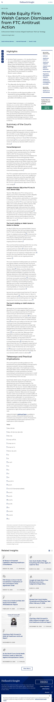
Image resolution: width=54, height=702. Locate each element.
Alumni (47, 692)
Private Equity (46, 71)
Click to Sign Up (47, 107)
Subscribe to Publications (44, 682)
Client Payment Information (44, 687)
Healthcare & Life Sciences (46, 91)
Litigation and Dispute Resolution (46, 67)
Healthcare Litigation (46, 63)
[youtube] (52, 699)
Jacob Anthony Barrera (7, 41)
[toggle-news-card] (49, 550)
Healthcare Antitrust (46, 59)
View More (26, 668)
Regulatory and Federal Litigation (46, 75)
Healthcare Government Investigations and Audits (46, 82)
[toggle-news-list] (52, 550)
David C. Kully (32, 41)
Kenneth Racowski (21, 41)
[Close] (49, 699)
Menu (51, 2)
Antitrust (45, 56)
